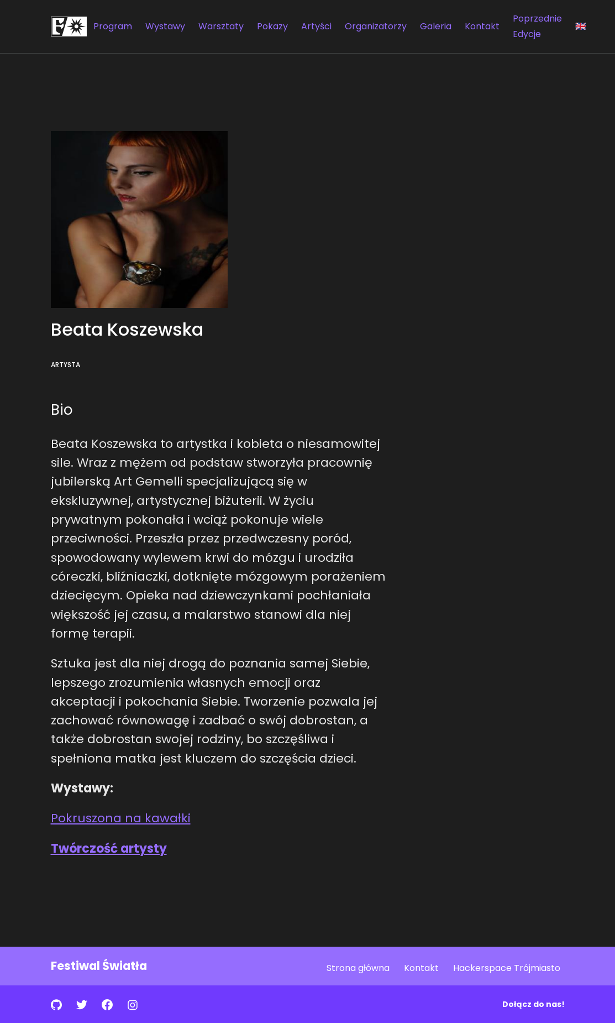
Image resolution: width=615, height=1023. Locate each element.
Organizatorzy (376, 26)
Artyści (316, 26)
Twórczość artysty (109, 848)
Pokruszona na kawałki (121, 818)
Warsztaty (221, 26)
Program (112, 26)
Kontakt (482, 26)
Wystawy (165, 26)
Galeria (435, 26)
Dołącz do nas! (533, 1004)
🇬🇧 (580, 26)
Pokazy (272, 26)
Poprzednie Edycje (537, 26)
